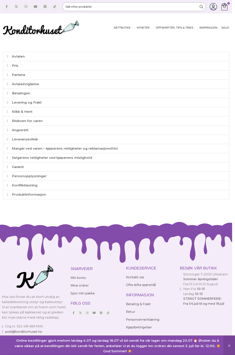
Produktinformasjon (29, 194)
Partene (18, 75)
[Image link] (34, 277)
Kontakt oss (135, 277)
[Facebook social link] (7, 7)
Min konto (78, 278)
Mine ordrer (80, 285)
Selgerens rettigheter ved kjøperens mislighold (52, 158)
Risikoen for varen (27, 121)
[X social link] (16, 7)
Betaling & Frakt (138, 304)
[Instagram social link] (26, 7)
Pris (15, 66)
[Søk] (134, 6)
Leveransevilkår (25, 139)
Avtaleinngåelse (25, 84)
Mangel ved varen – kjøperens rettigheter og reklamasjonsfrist (65, 148)
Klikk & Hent (22, 112)
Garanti (18, 167)
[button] (116, 56)
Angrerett (20, 130)
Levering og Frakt (27, 102)
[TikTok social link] (55, 7)
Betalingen (21, 93)
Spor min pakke (83, 293)
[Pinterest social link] (45, 7)
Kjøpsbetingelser (139, 327)
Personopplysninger (29, 176)
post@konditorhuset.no (23, 332)
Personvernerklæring (142, 319)
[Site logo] (41, 27)
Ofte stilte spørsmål (141, 285)
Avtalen (18, 56)
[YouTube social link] (35, 7)
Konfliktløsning (24, 185)
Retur (130, 312)
